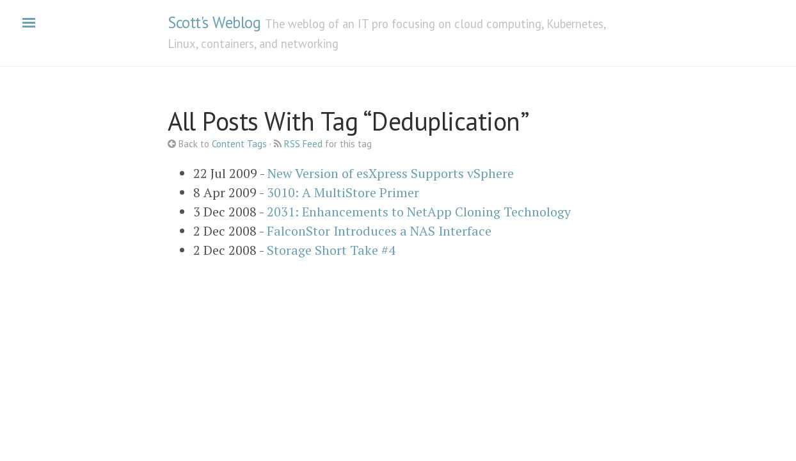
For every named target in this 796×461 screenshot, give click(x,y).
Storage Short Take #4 (331, 250)
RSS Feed (303, 144)
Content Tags (239, 144)
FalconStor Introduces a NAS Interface (379, 230)
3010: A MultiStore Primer (343, 192)
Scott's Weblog (214, 22)
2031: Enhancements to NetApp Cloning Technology (419, 211)
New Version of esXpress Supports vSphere (390, 173)
